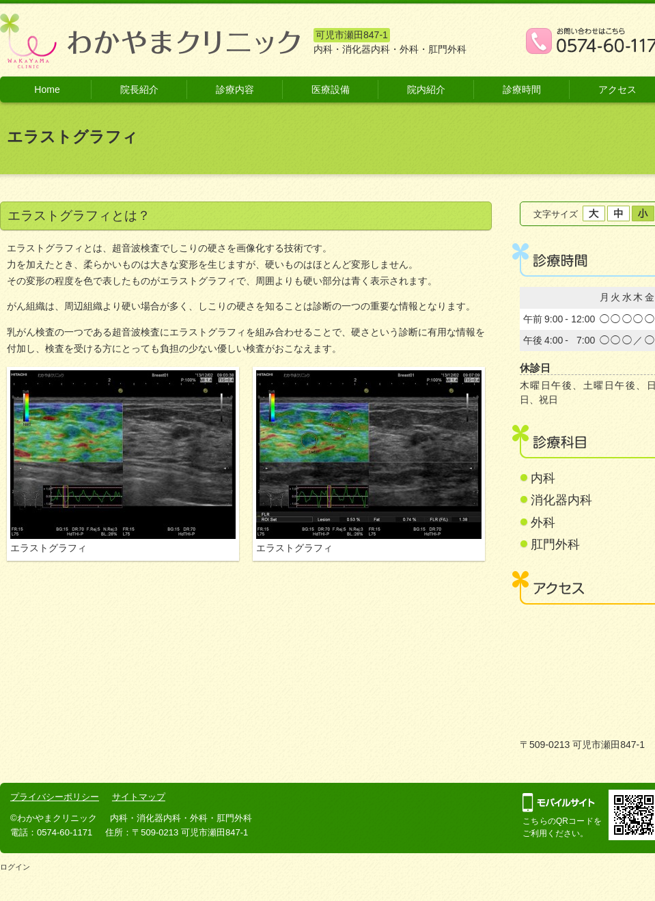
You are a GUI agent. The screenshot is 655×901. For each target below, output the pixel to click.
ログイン (15, 867)
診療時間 (522, 89)
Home (46, 89)
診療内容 (235, 89)
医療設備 (330, 89)
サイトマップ (138, 797)
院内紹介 (426, 89)
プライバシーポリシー (54, 797)
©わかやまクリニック (53, 818)
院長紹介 (139, 89)
